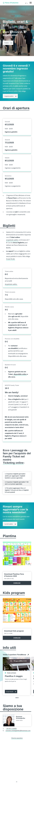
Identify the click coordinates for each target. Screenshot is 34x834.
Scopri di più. (10, 259)
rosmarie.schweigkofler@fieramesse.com (18, 730)
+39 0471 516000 (11, 728)
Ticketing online (13, 462)
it (26, 3)
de (16, 781)
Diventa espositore (17, 738)
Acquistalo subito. (11, 284)
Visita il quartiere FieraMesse (16, 655)
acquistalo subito (12, 240)
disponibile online (20, 374)
